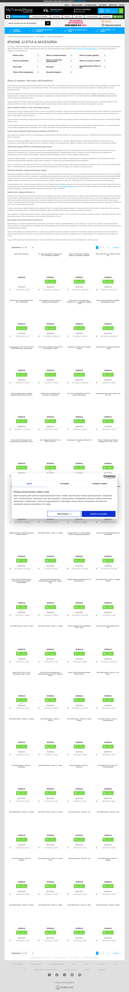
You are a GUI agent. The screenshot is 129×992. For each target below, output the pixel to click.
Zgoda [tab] (29, 484)
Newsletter (113, 5)
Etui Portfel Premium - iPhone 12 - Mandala (108, 859)
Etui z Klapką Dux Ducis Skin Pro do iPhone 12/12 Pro (50, 440)
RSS (25, 969)
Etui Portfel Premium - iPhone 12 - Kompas (21, 812)
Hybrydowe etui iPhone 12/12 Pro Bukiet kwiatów (79, 347)
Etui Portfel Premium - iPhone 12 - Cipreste (21, 719)
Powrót (11, 36)
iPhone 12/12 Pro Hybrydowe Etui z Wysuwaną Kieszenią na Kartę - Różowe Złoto (50, 581)
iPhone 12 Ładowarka (21, 61)
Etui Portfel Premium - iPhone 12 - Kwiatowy (21, 859)
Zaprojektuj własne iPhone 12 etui (90, 66)
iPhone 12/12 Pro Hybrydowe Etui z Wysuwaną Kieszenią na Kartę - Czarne (21, 440)
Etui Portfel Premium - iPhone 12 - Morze (108, 905)
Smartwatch (106, 16)
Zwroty (66, 5)
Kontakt (121, 5)
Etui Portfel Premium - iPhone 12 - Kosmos (50, 812)
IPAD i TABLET (56, 16)
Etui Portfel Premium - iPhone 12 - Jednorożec (79, 766)
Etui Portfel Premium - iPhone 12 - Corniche (50, 719)
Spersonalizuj (64, 514)
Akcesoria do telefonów (39, 16)
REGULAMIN (101, 969)
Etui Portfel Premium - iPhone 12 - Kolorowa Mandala (108, 766)
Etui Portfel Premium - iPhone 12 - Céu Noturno (108, 673)
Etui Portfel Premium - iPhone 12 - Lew (79, 858)
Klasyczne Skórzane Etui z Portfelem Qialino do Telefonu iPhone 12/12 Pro (21, 394)
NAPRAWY (67, 16)
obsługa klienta (36, 964)
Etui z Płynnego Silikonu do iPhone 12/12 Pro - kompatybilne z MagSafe (50, 254)
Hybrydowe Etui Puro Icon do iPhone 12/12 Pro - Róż (108, 394)
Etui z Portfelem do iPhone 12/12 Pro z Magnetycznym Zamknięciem (50, 301)
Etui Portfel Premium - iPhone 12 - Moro (79, 905)
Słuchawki (50, 67)
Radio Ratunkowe (92, 16)
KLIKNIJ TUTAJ (80, 1)
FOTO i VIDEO (78, 16)
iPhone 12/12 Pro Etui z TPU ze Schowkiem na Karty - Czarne (21, 673)
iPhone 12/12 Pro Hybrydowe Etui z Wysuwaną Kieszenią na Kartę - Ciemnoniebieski (21, 581)
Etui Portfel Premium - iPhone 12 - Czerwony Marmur (108, 719)
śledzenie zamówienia (57, 964)
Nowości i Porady (71, 969)
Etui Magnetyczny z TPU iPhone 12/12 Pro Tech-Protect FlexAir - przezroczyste (21, 347)
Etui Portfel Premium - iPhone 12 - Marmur (21, 905)
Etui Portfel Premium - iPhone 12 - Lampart (50, 626)
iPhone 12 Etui (18, 55)
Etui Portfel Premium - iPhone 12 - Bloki (21, 626)
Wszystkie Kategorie (19, 16)
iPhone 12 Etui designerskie (23, 72)
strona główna (17, 964)
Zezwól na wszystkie (98, 514)
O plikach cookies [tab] (99, 484)
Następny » (116, 247)
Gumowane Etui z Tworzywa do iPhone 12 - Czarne (108, 347)
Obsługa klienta (76, 5)
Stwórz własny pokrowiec (21, 254)
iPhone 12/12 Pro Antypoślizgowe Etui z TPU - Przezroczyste (21, 301)
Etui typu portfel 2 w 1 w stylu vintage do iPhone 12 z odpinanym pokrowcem (79, 533)
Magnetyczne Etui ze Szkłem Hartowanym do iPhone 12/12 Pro (21, 533)
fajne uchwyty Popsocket (67, 186)
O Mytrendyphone (90, 5)
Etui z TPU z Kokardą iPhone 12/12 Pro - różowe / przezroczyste (79, 394)
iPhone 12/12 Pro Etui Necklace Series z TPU (108, 626)
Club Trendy (102, 5)
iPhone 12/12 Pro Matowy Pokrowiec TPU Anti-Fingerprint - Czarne (50, 347)
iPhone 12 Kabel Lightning (89, 55)
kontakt (87, 969)
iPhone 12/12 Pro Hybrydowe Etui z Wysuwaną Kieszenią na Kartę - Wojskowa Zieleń (50, 674)
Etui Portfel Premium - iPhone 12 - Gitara (50, 765)
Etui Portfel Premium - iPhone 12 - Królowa (50, 533)
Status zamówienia (83, 9)
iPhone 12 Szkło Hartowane (56, 55)
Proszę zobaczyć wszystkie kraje (45, 969)
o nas (74, 964)
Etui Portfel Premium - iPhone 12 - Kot (79, 812)
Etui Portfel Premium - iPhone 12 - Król (108, 812)
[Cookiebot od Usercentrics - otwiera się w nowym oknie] (105, 477)
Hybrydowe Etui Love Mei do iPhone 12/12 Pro (79, 440)
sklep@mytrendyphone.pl (90, 957)
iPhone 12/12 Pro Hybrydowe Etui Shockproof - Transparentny (50, 394)
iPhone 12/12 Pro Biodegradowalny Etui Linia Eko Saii (108, 533)
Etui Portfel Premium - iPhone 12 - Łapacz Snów (50, 859)
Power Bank (17, 67)
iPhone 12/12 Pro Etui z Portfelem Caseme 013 (108, 254)
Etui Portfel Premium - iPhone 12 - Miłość (50, 905)
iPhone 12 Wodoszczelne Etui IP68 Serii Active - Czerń (79, 626)
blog (115, 964)
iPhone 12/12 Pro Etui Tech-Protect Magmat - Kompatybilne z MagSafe (79, 254)
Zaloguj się (80, 12)
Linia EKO (119, 16)
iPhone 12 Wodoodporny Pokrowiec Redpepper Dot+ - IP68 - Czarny (108, 440)
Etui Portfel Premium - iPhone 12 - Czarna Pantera (79, 719)
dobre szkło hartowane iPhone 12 (88, 49)
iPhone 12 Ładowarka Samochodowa (54, 60)
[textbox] (29, 23)
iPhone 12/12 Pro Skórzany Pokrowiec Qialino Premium (79, 673)
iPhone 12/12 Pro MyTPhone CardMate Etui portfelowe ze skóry (108, 301)
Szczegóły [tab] (64, 484)
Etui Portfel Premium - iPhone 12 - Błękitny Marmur (108, 580)
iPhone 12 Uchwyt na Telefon (90, 61)
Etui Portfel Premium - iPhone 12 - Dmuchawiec (21, 766)
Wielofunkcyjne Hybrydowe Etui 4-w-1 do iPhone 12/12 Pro (79, 580)
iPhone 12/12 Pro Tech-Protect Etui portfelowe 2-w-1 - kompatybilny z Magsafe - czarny (79, 302)
